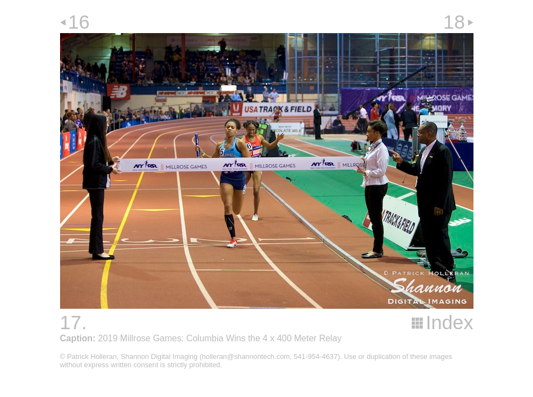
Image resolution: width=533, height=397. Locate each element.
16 (79, 22)
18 (454, 22)
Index (449, 322)
